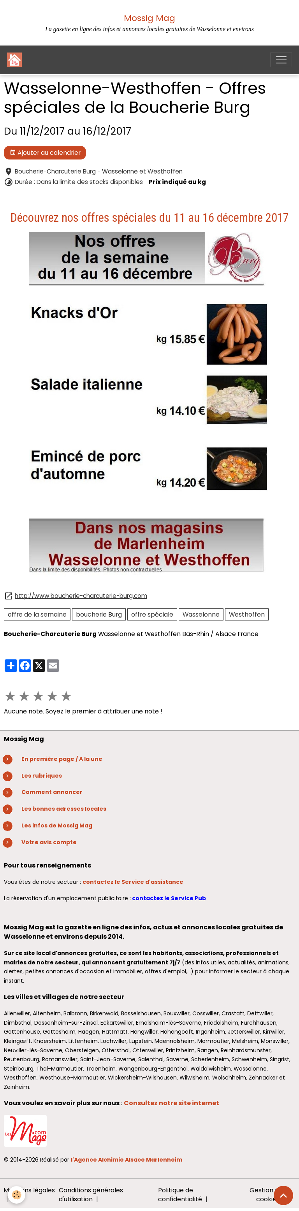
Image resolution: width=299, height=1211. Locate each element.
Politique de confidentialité (180, 1195)
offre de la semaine (37, 614)
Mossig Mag (149, 18)
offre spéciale (152, 614)
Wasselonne (201, 614)
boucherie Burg (99, 614)
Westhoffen (247, 614)
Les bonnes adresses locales (63, 809)
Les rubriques (41, 776)
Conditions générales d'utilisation (91, 1195)
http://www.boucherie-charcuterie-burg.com (81, 596)
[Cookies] (16, 1195)
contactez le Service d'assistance (133, 882)
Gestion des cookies (268, 1195)
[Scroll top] (283, 1195)
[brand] (16, 60)
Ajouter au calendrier (45, 152)
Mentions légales (29, 1190)
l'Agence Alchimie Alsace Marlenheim (126, 1160)
